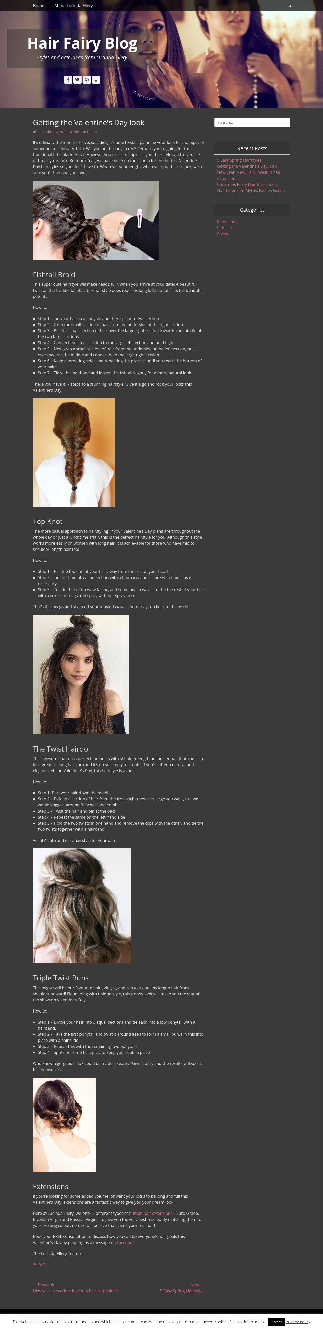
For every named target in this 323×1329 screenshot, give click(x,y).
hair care (225, 227)
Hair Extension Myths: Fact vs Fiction (251, 190)
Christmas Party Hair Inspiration (247, 184)
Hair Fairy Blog (82, 43)
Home (38, 5)
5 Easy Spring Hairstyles (239, 160)
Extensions (227, 221)
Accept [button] (276, 1322)
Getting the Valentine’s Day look (247, 166)
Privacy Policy (298, 1321)
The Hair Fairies (85, 131)
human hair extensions (150, 1213)
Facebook (126, 1242)
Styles (41, 1264)
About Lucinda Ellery (73, 5)
